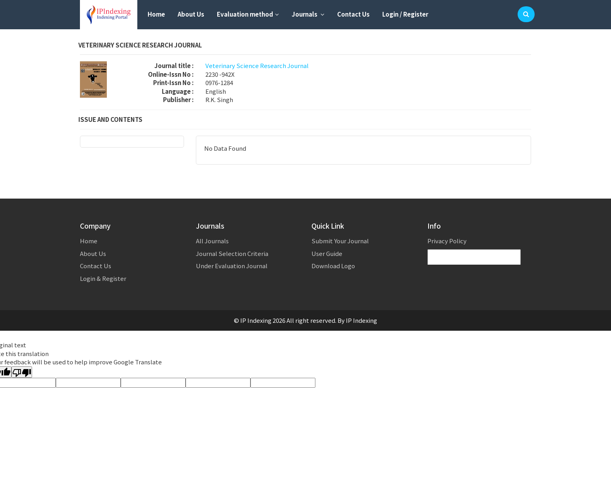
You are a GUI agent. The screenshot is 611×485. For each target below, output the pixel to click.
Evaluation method (248, 14)
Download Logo (333, 265)
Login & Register (103, 278)
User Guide (326, 253)
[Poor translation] (21, 372)
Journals (308, 14)
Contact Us (353, 14)
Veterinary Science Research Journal (257, 65)
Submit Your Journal (340, 241)
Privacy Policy (447, 241)
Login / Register (405, 14)
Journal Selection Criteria (232, 253)
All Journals (212, 241)
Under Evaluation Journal (232, 265)
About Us (191, 14)
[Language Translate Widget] (474, 257)
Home (156, 14)
